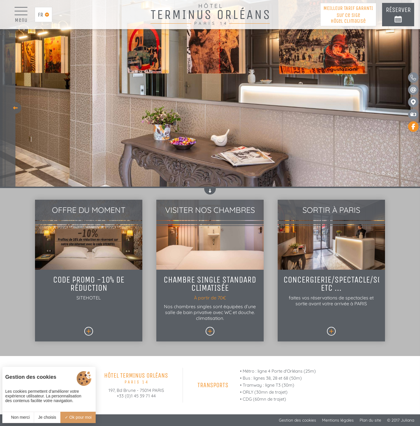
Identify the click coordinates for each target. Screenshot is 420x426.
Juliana (407, 420)
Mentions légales (338, 420)
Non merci (18, 417)
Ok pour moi (78, 417)
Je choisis (47, 417)
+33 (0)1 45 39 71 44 (136, 396)
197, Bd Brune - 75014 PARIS (136, 390)
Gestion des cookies (297, 420)
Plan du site (370, 420)
